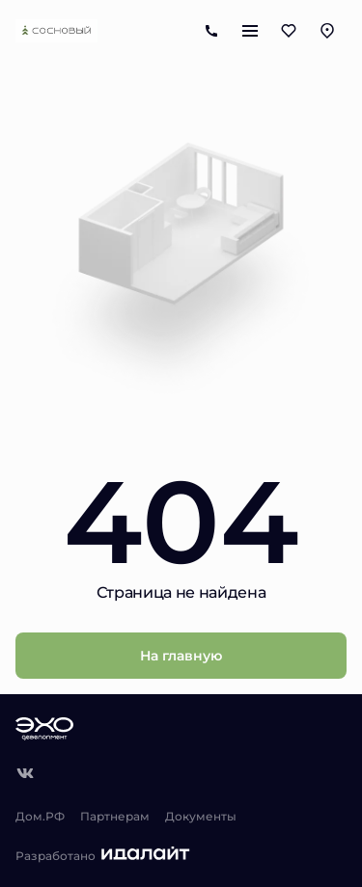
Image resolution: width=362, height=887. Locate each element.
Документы (201, 815)
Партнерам (115, 815)
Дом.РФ (40, 815)
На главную (181, 655)
